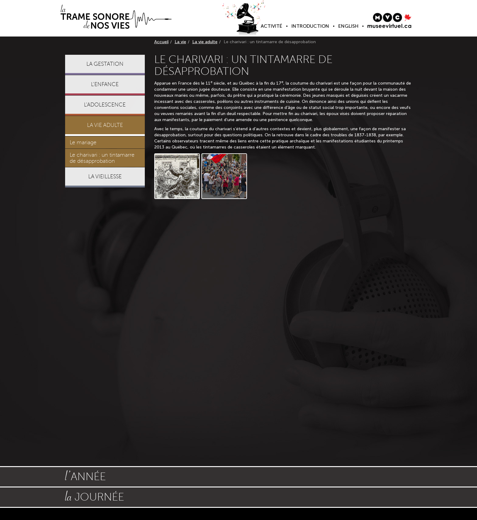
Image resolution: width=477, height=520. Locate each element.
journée (94, 496)
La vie (180, 41)
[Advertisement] (105, 285)
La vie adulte (205, 41)
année (85, 476)
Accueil (161, 41)
